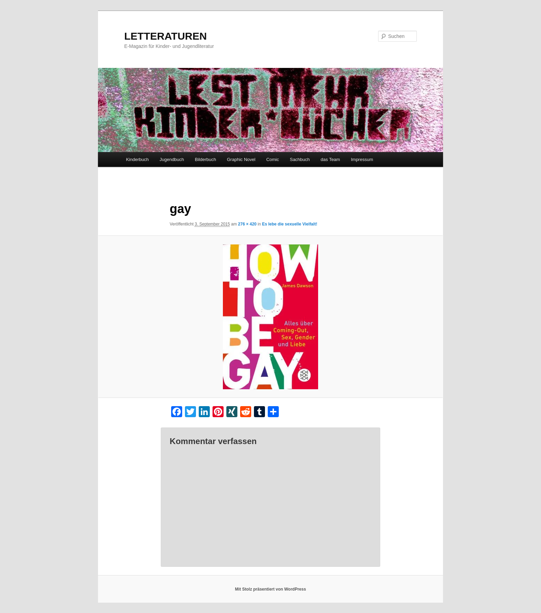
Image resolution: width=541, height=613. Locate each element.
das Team (330, 159)
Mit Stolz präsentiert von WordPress (270, 589)
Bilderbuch (205, 159)
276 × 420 (247, 224)
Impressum (362, 159)
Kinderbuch (137, 159)
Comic (272, 159)
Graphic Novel (241, 159)
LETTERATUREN (165, 36)
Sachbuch (300, 159)
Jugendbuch (171, 159)
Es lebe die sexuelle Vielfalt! (289, 224)
